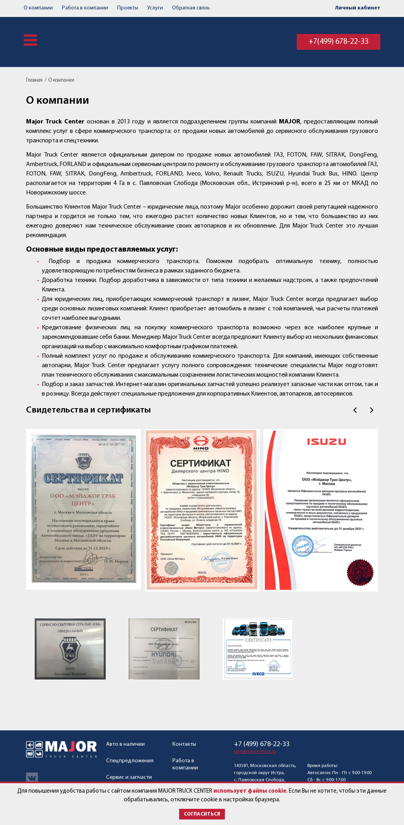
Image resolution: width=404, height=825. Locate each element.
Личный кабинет (357, 8)
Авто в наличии (125, 744)
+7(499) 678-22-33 (338, 42)
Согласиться (202, 814)
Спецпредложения (129, 761)
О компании (38, 8)
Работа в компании (85, 8)
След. (371, 410)
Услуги (155, 8)
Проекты (127, 8)
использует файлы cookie (249, 791)
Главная (34, 80)
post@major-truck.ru (255, 751)
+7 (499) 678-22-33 (262, 744)
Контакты (184, 744)
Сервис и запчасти (129, 777)
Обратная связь (191, 8)
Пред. (355, 410)
